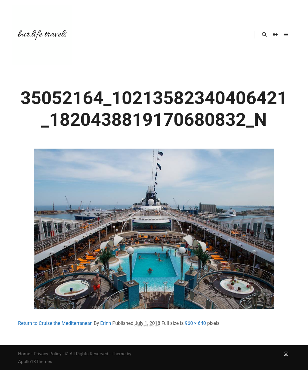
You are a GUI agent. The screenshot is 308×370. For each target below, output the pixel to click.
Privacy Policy (47, 353)
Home (24, 353)
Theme (118, 353)
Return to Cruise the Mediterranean (55, 323)
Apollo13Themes (35, 361)
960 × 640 (195, 323)
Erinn (105, 323)
